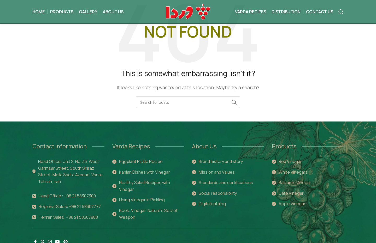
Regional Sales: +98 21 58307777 (70, 206)
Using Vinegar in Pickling (142, 200)
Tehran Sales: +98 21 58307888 (68, 217)
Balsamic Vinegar (295, 182)
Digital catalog (212, 203)
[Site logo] (188, 11)
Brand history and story (221, 161)
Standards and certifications (226, 182)
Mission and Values (217, 172)
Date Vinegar (291, 193)
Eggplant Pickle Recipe (141, 161)
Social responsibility (218, 193)
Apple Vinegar (292, 203)
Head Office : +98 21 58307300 (67, 196)
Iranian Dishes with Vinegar (144, 172)
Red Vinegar (290, 161)
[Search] (341, 12)
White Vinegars (293, 172)
